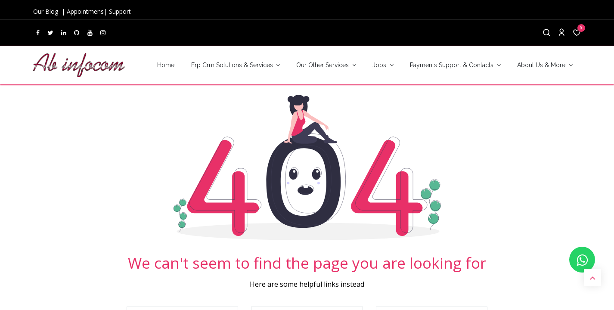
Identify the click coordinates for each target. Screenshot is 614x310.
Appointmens (85, 11)
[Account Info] (562, 32)
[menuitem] (166, 65)
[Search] (547, 32)
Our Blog (46, 11)
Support (120, 11)
